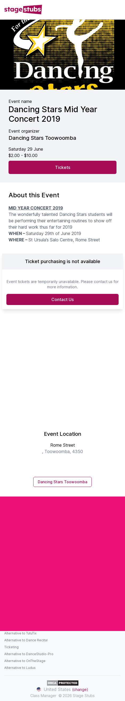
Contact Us (62, 299)
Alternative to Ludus (20, 668)
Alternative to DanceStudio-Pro (28, 654)
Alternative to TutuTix (20, 633)
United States (62, 689)
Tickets (62, 167)
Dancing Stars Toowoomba (62, 482)
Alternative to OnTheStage (24, 661)
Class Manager (43, 695)
